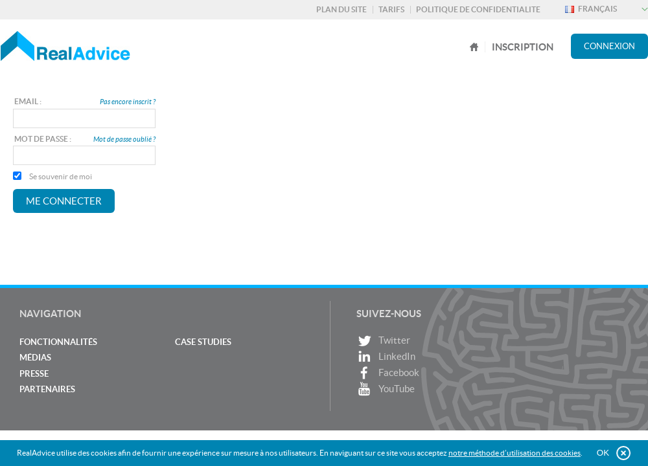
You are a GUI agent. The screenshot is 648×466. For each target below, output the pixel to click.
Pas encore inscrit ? (128, 101)
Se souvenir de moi (52, 176)
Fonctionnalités (58, 342)
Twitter (383, 340)
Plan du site (341, 9)
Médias (35, 357)
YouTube (385, 389)
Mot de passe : (42, 139)
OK (603, 453)
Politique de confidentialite (478, 9)
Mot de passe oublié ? (124, 139)
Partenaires (47, 389)
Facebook (387, 373)
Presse (34, 374)
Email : (27, 101)
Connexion (609, 46)
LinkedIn (385, 357)
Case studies (203, 342)
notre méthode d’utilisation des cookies (514, 453)
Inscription (522, 46)
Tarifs (391, 9)
